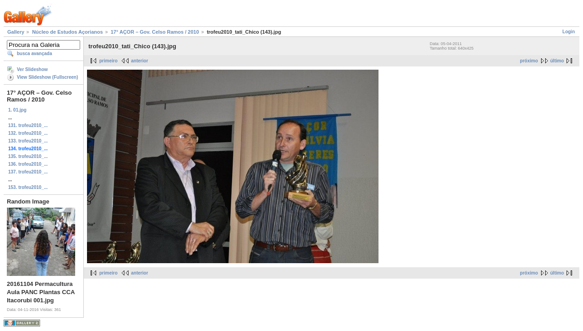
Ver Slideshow (32, 69)
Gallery (15, 32)
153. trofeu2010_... (28, 187)
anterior (139, 60)
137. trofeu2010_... (28, 171)
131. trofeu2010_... (28, 125)
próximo (529, 60)
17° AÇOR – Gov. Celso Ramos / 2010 (155, 32)
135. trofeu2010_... (28, 156)
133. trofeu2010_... (28, 140)
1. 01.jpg (17, 109)
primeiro (108, 60)
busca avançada (34, 53)
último (557, 60)
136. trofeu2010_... (28, 164)
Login (569, 31)
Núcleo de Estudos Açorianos (67, 32)
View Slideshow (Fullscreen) (47, 77)
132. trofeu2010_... (28, 133)
